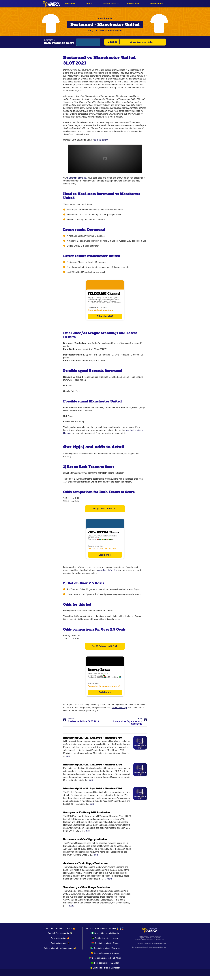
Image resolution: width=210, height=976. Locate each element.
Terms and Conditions (152, 938)
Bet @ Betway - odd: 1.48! (105, 646)
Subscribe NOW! (105, 316)
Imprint (142, 938)
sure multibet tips (119, 707)
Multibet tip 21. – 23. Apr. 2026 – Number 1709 (92, 764)
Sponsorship (153, 939)
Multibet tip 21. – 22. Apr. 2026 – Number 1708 (92, 788)
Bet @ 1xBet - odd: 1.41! (105, 509)
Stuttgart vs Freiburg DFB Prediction (86, 812)
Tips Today (70, 4)
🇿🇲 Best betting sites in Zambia (105, 963)
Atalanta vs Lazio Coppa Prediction (85, 863)
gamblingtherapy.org (159, 943)
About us (145, 939)
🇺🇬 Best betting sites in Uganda (105, 953)
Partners (161, 939)
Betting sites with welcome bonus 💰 (60, 948)
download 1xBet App (107, 570)
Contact (138, 939)
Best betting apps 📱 (60, 943)
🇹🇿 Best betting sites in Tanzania (104, 948)
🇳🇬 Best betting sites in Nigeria (105, 933)
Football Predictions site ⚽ (60, 933)
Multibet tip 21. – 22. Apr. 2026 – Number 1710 (92, 737)
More (67, 756)
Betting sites (109, 4)
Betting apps (133, 4)
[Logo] (51, 4)
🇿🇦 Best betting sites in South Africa (105, 958)
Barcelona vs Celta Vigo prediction (85, 839)
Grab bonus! (105, 555)
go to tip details (101, 140)
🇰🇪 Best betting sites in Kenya (105, 938)
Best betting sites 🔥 (60, 938)
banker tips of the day (77, 178)
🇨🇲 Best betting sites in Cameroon (105, 968)
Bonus (89, 4)
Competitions (156, 4)
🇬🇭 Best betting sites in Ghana (105, 943)
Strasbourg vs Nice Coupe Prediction (86, 887)
